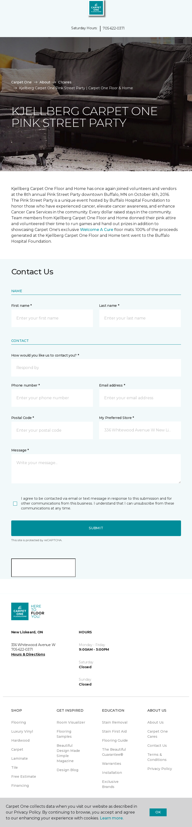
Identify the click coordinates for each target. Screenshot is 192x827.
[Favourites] (179, 10)
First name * (21, 305)
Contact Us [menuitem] (157, 745)
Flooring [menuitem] (18, 722)
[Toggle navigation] (7, 10)
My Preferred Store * (116, 417)
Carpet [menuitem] (17, 749)
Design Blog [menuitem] (67, 770)
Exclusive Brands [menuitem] (110, 784)
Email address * (112, 385)
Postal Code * (22, 417)
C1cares (64, 82)
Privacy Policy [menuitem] (159, 769)
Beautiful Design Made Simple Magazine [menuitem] (68, 753)
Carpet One (21, 82)
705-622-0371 (114, 28)
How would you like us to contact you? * (45, 355)
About (45, 82)
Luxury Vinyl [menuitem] (22, 731)
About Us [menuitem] (155, 722)
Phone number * (25, 385)
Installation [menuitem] (112, 772)
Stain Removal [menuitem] (114, 722)
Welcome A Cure (96, 229)
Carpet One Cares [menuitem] (157, 734)
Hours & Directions (28, 654)
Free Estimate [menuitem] (23, 776)
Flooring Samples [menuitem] (64, 734)
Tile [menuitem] (14, 767)
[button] (173, 10)
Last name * (109, 305)
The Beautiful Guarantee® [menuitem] (114, 752)
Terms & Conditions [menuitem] (157, 757)
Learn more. (111, 818)
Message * (20, 450)
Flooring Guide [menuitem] (115, 740)
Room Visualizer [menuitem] (71, 722)
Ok (158, 812)
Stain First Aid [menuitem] (114, 731)
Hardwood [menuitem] (20, 740)
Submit (96, 528)
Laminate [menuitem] (19, 758)
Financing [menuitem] (20, 785)
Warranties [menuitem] (111, 763)
